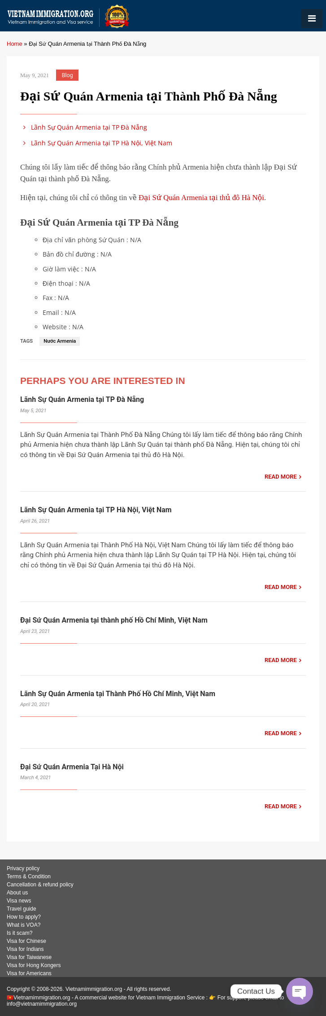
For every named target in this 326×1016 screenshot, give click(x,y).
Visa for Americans (29, 973)
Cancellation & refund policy (40, 884)
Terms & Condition (29, 876)
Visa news (19, 901)
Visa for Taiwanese (29, 957)
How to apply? (24, 917)
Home (14, 43)
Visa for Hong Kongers (34, 965)
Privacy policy (23, 868)
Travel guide (21, 909)
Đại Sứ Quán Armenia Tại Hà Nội (72, 767)
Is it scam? (19, 933)
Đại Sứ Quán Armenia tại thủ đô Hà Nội (201, 197)
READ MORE (281, 476)
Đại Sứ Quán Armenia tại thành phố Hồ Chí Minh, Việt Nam (114, 620)
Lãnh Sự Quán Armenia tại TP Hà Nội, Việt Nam (96, 143)
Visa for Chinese (26, 941)
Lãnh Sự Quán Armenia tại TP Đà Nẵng (83, 127)
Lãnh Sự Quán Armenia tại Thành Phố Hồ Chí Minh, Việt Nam (117, 693)
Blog (67, 75)
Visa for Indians (25, 949)
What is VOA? (23, 925)
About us (17, 893)
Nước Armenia (59, 341)
